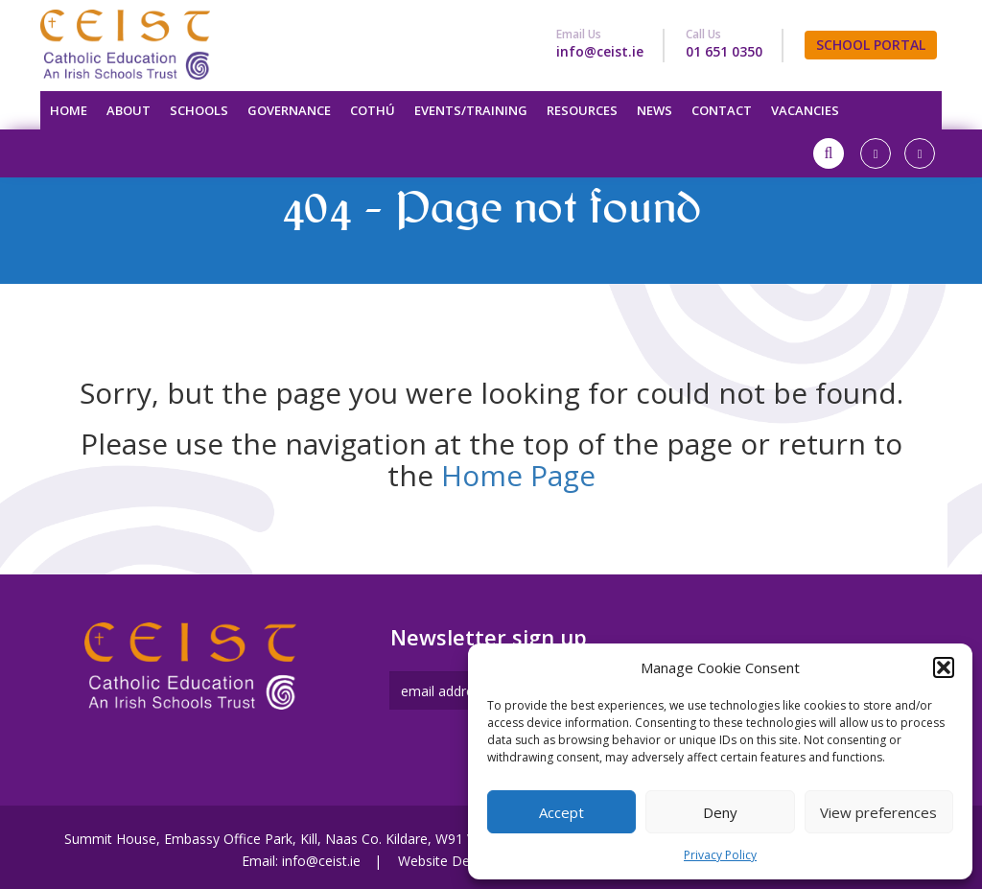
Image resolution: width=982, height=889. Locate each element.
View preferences (878, 812)
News (654, 110)
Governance (289, 110)
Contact (721, 110)
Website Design (446, 861)
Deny (720, 812)
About (128, 110)
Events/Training (470, 110)
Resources (582, 110)
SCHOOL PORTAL (870, 44)
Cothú (372, 110)
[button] (943, 667)
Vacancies (805, 110)
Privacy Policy (720, 855)
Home (68, 110)
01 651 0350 (724, 51)
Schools (199, 110)
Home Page (518, 475)
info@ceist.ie (599, 51)
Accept (561, 812)
